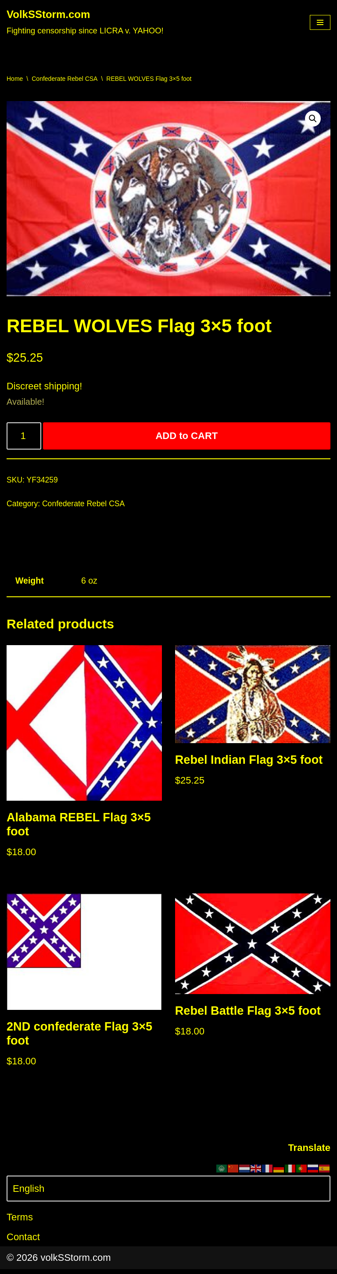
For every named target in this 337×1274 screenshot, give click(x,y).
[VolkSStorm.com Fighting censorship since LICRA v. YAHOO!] (85, 22)
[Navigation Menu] (320, 22)
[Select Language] (168, 1193)
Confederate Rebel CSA (64, 78)
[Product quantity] (24, 437)
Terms (20, 1222)
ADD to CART (187, 437)
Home (15, 78)
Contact (23, 1242)
